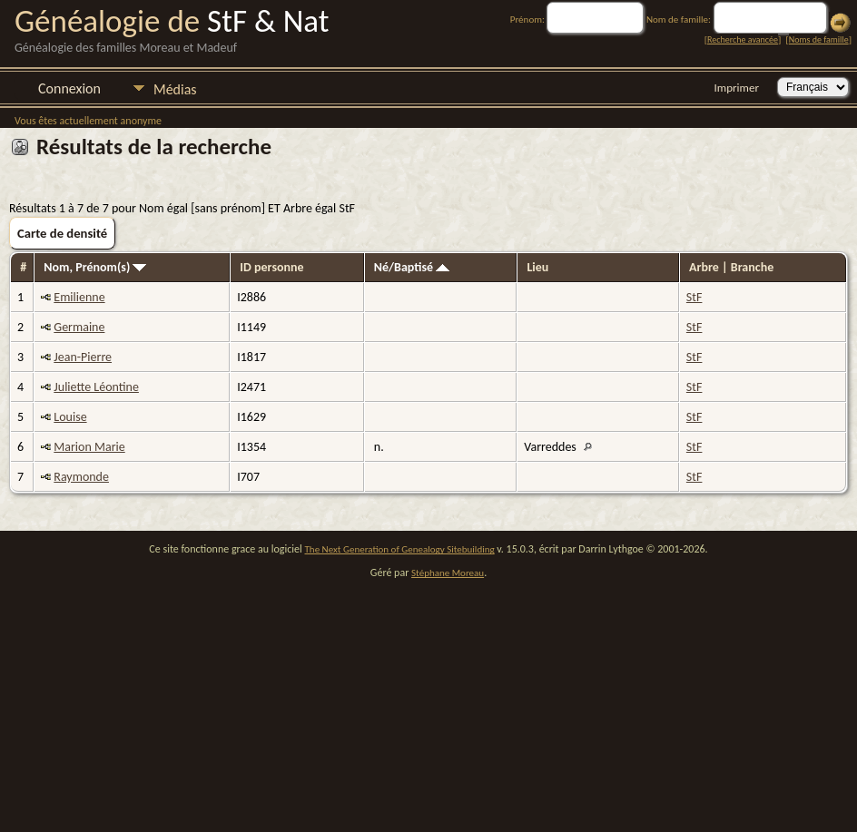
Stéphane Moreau (447, 573)
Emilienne (79, 297)
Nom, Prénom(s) (95, 267)
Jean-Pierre (83, 357)
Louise (70, 417)
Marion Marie (89, 447)
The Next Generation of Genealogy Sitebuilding (400, 549)
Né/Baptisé (412, 267)
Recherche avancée (742, 39)
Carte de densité (62, 233)
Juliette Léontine (96, 387)
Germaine (79, 327)
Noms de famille (819, 39)
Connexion (69, 88)
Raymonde (81, 477)
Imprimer (736, 87)
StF (694, 297)
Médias (175, 89)
